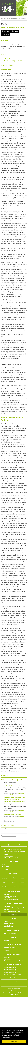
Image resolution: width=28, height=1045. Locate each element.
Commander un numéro (10, 949)
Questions (7, 58)
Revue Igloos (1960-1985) (10, 981)
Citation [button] (14, 31)
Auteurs (6, 921)
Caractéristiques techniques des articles (14, 960)
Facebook (6, 866)
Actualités (6, 940)
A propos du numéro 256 (10, 971)
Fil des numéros (8, 864)
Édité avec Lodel (22, 993)
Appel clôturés (8, 959)
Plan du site (14, 990)
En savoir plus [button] (6, 1037)
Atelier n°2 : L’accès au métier (13, 786)
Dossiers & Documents (10, 933)
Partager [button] (5, 34)
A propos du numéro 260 (10, 967)
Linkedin (6, 869)
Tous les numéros (14, 914)
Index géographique (9, 925)
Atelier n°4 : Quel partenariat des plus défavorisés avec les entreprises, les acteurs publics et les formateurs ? (14, 800)
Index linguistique (8, 926)
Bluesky (6, 868)
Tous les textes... (9, 821)
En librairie (6, 950)
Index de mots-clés (9, 923)
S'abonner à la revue (9, 947)
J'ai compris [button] (14, 1041)
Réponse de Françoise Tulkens (13, 61)
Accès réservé (14, 994)
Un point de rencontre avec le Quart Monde (15, 848)
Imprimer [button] (5, 31)
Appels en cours (8, 957)
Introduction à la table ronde (13, 815)
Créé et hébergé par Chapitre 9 (9, 993)
